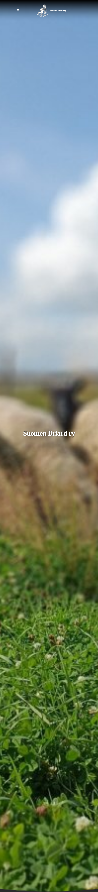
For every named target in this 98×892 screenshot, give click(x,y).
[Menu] (18, 10)
